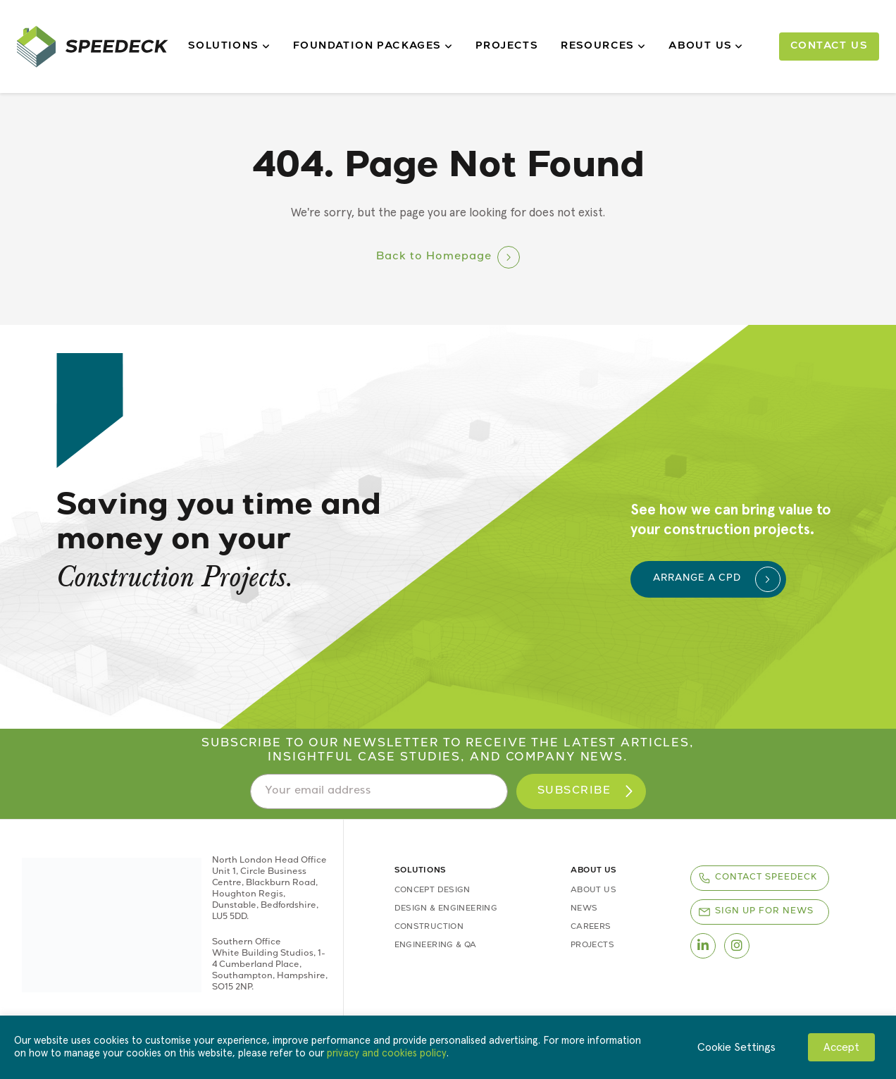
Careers (591, 927)
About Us (706, 46)
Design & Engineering (445, 909)
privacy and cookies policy (387, 1053)
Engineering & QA (435, 945)
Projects (506, 46)
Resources (603, 46)
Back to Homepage (434, 257)
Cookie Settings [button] (736, 1047)
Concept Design (432, 890)
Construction (428, 927)
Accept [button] (841, 1047)
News (584, 909)
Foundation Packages (373, 46)
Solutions (229, 46)
